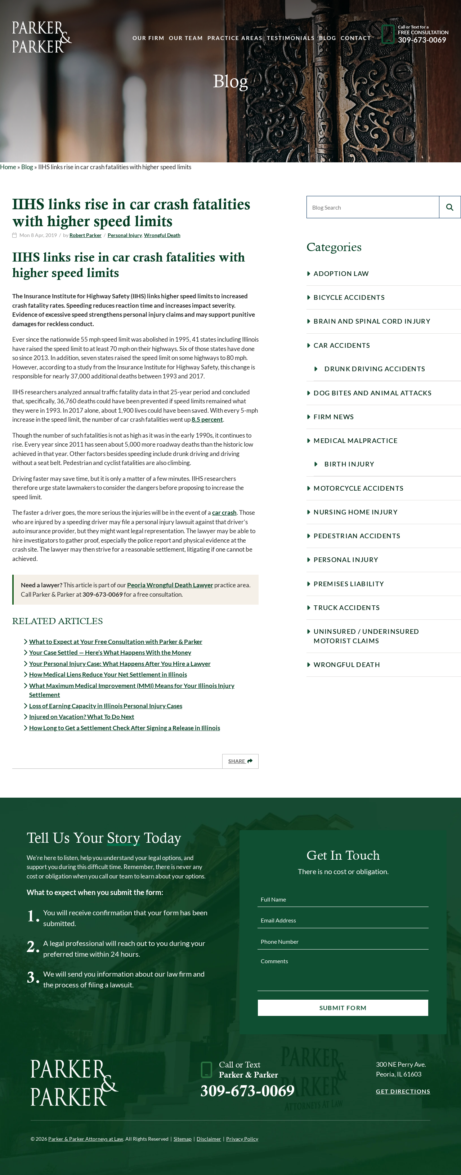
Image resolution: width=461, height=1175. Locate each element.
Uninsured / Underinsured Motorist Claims (366, 636)
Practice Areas (235, 38)
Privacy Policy (242, 1139)
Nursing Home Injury (356, 512)
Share (240, 761)
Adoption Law (341, 273)
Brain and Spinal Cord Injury (372, 321)
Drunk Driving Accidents (375, 369)
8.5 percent (207, 419)
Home (8, 167)
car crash (224, 512)
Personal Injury (125, 235)
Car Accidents (342, 345)
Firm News (334, 417)
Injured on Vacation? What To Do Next (81, 716)
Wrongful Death (162, 235)
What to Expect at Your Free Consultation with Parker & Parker (115, 641)
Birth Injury (349, 464)
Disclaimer (209, 1139)
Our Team (186, 38)
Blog (327, 38)
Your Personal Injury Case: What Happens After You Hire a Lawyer (120, 663)
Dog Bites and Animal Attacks (373, 393)
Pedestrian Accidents (357, 536)
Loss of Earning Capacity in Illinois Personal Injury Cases (105, 706)
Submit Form (343, 1008)
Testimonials (291, 38)
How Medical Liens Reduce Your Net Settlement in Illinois (108, 674)
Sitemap (183, 1139)
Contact (356, 38)
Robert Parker (86, 235)
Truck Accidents (347, 607)
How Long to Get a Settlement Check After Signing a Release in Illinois (124, 728)
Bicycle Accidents (349, 297)
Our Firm (149, 38)
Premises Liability (349, 584)
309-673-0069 (247, 1091)
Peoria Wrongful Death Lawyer (170, 585)
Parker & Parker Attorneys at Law (85, 1139)
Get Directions (403, 1091)
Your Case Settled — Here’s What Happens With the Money (110, 652)
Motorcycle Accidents (359, 488)
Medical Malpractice (356, 440)
